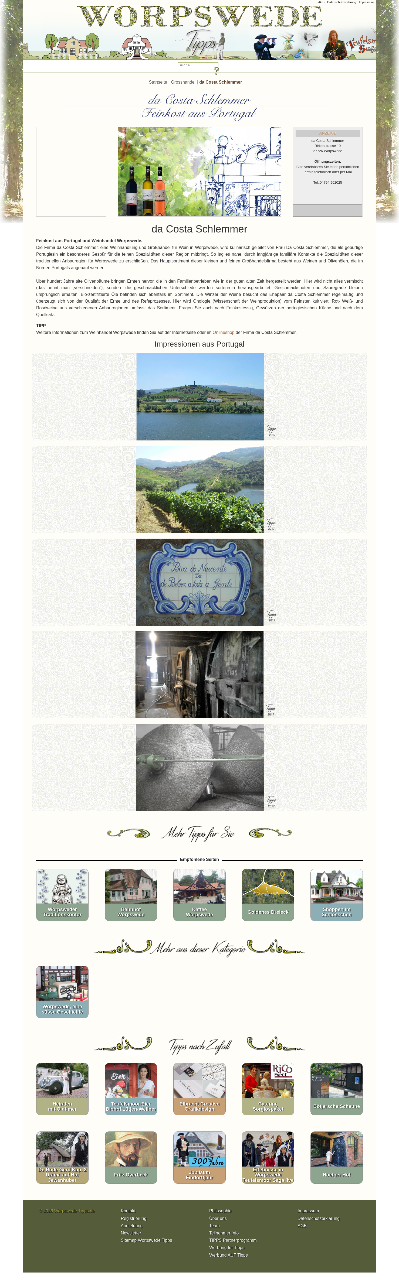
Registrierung (134, 1218)
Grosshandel (183, 82)
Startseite (158, 82)
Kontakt (128, 1211)
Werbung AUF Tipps (228, 1255)
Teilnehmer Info (224, 1233)
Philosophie (220, 1211)
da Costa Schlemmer (220, 82)
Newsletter (131, 1233)
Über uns (218, 1218)
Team (214, 1225)
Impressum (366, 2)
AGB (321, 2)
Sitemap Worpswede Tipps (146, 1240)
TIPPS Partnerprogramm (233, 1240)
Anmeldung (132, 1225)
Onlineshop (224, 332)
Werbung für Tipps (226, 1247)
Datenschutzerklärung (341, 2)
